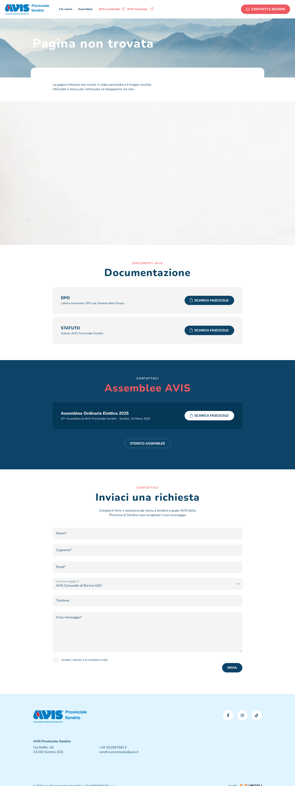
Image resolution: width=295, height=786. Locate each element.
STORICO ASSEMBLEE (147, 443)
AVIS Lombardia (112, 9)
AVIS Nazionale (140, 9)
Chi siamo (65, 9)
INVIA (232, 667)
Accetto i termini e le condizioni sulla (84, 660)
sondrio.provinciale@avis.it (119, 752)
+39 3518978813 (113, 747)
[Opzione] (147, 584)
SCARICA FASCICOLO (209, 300)
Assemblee (85, 9)
